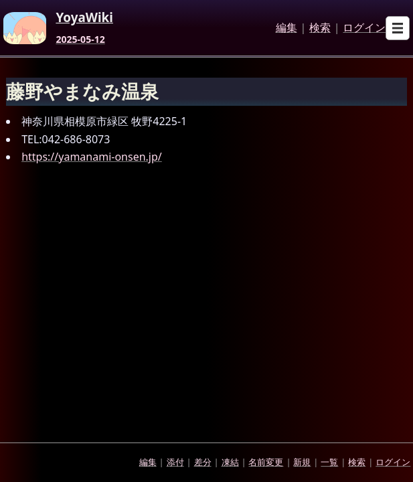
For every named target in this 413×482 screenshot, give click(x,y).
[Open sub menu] (398, 28)
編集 (286, 28)
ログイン (364, 28)
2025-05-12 (80, 39)
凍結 (230, 462)
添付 (175, 462)
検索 (320, 28)
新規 (302, 462)
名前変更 (265, 462)
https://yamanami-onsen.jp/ (91, 156)
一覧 (329, 462)
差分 (203, 462)
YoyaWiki (84, 18)
